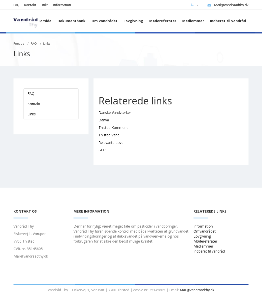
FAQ (17, 4)
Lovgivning (133, 20)
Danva (103, 120)
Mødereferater (162, 20)
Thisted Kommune (113, 127)
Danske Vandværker (114, 112)
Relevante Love (111, 142)
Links (44, 4)
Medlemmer (193, 20)
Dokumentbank (72, 20)
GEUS (103, 150)
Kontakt (30, 4)
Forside (45, 20)
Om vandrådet (105, 20)
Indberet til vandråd (228, 20)
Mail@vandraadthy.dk (228, 4)
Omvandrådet (205, 231)
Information (62, 4)
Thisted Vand (109, 135)
